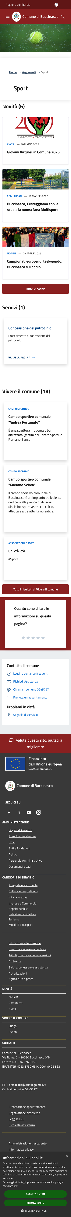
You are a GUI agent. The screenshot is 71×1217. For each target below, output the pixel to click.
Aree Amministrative (22, 836)
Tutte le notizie (35, 288)
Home (13, 72)
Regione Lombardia (18, 4)
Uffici (12, 842)
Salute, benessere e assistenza (28, 967)
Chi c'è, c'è (16, 551)
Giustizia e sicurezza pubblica (27, 949)
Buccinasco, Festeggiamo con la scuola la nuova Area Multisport (32, 206)
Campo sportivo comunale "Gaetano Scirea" (29, 482)
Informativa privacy (21, 1149)
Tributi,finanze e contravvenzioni (30, 955)
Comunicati (14, 196)
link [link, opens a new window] (16, 1186)
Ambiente (15, 961)
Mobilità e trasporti (21, 924)
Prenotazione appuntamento (27, 1106)
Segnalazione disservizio (24, 1112)
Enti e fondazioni (19, 848)
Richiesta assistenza (22, 1125)
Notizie (11, 253)
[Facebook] (9, 812)
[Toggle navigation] (7, 16)
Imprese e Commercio (22, 903)
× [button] (66, 1156)
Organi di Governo (20, 830)
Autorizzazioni (18, 973)
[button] (36, 1211)
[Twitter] (19, 812)
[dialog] (35, 1184)
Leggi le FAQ (17, 1119)
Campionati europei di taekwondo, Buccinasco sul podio (34, 264)
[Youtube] (29, 812)
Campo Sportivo (18, 409)
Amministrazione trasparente (28, 1143)
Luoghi (13, 1026)
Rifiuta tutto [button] (35, 1202)
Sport (30, 543)
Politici (13, 854)
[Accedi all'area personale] (56, 4)
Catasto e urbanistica (22, 914)
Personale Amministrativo (25, 860)
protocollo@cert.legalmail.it (27, 1084)
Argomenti (29, 72)
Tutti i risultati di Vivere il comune (35, 589)
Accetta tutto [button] (35, 1194)
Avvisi (11, 144)
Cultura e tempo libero (23, 891)
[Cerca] (63, 16)
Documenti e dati (20, 866)
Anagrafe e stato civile (23, 885)
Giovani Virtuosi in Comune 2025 (33, 152)
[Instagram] (38, 812)
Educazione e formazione (25, 943)
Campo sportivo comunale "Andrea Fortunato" (29, 419)
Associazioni (16, 543)
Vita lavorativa (18, 897)
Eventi (13, 1032)
